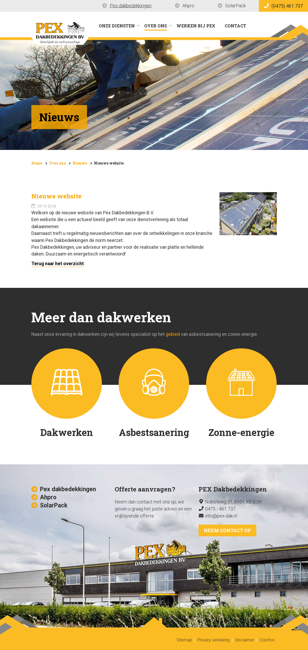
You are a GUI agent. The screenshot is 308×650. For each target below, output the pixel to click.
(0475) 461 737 (283, 6)
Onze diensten (117, 25)
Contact (235, 25)
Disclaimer (244, 640)
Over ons (155, 25)
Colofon (267, 640)
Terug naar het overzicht (57, 263)
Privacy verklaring (213, 640)
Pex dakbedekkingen (131, 5)
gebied (173, 334)
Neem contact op (227, 530)
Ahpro (188, 5)
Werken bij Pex (195, 25)
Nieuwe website (109, 163)
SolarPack (235, 5)
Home (36, 163)
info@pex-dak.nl (221, 516)
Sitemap (184, 640)
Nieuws (80, 163)
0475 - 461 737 (220, 509)
